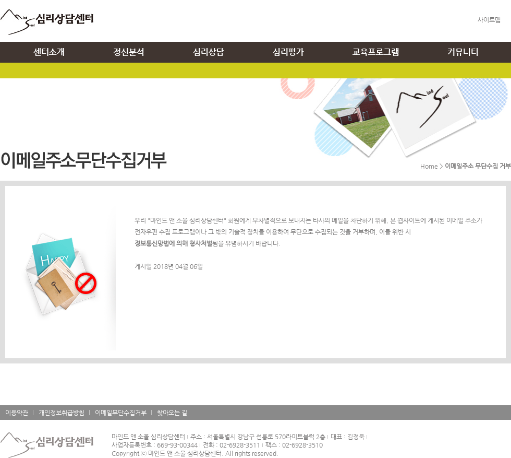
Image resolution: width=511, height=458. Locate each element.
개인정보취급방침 (61, 412)
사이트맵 (489, 20)
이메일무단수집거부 (121, 412)
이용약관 (16, 412)
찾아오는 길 (172, 412)
